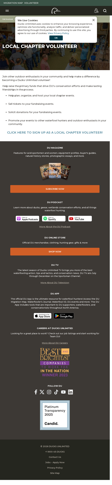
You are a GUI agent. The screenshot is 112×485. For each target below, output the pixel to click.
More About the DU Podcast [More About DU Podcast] (54, 226)
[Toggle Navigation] (7, 10)
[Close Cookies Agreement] (94, 20)
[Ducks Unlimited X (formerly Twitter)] (42, 392)
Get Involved (7, 19)
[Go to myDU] (96, 10)
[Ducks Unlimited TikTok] (56, 392)
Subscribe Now (55, 189)
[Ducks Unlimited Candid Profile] (55, 415)
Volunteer (31, 3)
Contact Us (55, 457)
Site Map (55, 473)
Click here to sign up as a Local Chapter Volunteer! (55, 132)
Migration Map (13, 3)
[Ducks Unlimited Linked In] (70, 392)
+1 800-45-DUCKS (55, 451)
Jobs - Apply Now (55, 462)
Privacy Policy (55, 467)
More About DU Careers (55, 343)
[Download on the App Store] (42, 316)
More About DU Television (55, 282)
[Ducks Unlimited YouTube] (63, 392)
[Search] (104, 10)
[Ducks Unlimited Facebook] (36, 392)
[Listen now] (27, 219)
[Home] (56, 11)
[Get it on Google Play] (64, 316)
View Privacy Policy (58, 33)
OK (56, 38)
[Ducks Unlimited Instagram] (49, 392)
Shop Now (55, 251)
